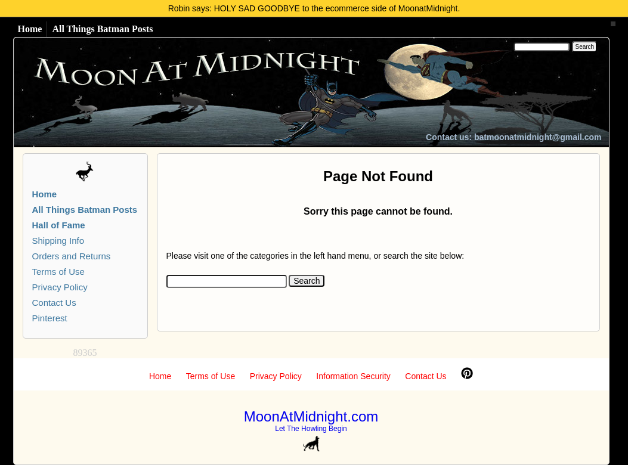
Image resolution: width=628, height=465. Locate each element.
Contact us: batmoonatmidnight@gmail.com (513, 137)
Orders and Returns (71, 256)
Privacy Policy (60, 287)
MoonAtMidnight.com (311, 416)
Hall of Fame (58, 225)
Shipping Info (58, 240)
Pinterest (49, 318)
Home (30, 29)
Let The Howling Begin (311, 428)
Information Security (353, 376)
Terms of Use (58, 271)
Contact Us (54, 302)
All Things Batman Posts (102, 29)
